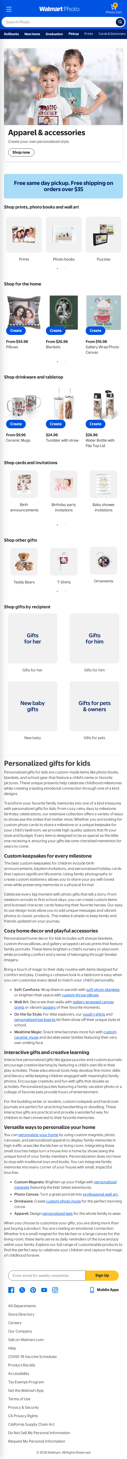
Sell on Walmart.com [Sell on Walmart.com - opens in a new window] (26, 1339)
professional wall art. (100, 1194)
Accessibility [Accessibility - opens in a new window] (18, 1373)
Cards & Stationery (112, 34)
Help (12, 1348)
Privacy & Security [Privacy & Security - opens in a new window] (23, 1407)
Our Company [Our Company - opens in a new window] (20, 1331)
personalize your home (38, 1135)
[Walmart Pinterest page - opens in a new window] (33, 1289)
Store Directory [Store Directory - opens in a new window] (21, 1314)
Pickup (74, 34)
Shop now (21, 152)
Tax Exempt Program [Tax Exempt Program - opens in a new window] (26, 1382)
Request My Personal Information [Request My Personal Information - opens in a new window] (36, 1441)
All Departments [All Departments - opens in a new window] (22, 1306)
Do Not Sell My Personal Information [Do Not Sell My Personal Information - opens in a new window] (39, 1433)
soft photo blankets (103, 989)
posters (49, 1007)
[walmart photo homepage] (59, 9)
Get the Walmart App (26, 1390)
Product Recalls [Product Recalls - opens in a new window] (21, 1365)
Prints (88, 34)
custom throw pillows (80, 995)
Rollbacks (11, 34)
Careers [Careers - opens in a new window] (14, 1323)
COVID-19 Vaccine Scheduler (32, 1356)
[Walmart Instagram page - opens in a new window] (55, 1289)
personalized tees (57, 1213)
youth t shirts (94, 1014)
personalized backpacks (35, 1019)
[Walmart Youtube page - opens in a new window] (44, 1289)
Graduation (54, 34)
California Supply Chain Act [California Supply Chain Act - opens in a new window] (31, 1424)
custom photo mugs (63, 1201)
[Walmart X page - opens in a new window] (22, 1289)
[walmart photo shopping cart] (114, 9)
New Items (32, 34)
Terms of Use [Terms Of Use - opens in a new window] (19, 1399)
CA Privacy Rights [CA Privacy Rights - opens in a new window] (23, 1416)
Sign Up (102, 1275)
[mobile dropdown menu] (9, 9)
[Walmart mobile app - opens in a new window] (104, 1289)
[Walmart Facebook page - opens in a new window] (11, 1289)
